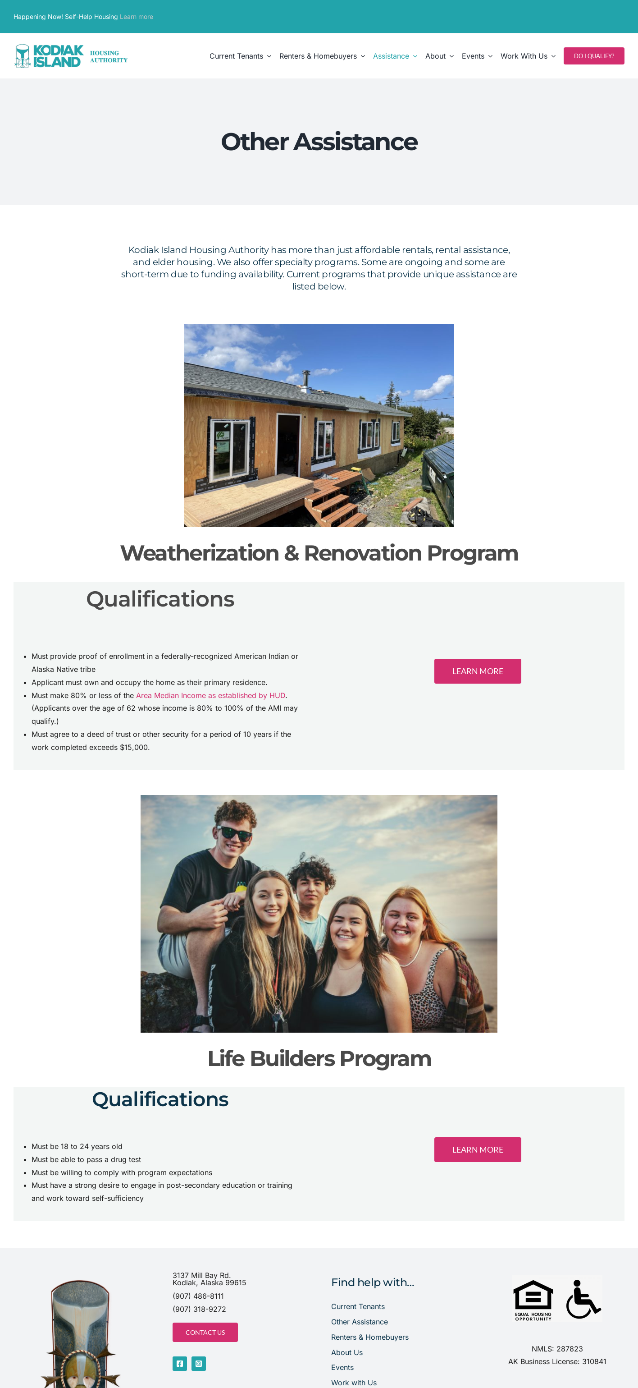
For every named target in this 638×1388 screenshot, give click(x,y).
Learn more (136, 16)
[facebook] (180, 1363)
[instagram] (198, 1363)
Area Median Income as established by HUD (210, 695)
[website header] (71, 46)
